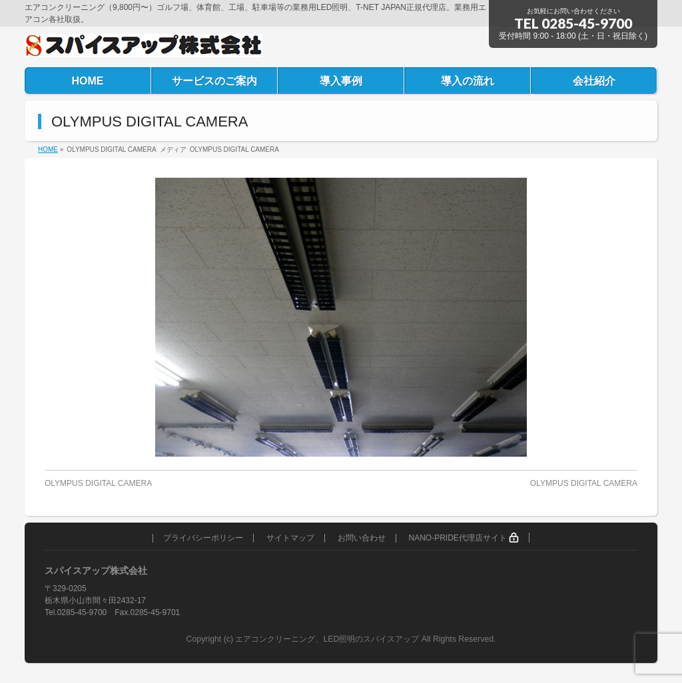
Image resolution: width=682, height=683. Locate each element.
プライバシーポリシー (203, 538)
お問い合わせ (362, 538)
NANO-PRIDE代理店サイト (463, 538)
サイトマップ (290, 538)
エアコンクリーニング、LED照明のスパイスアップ (328, 639)
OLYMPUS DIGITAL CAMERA (98, 483)
